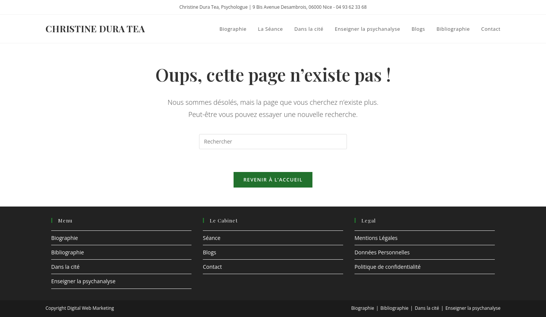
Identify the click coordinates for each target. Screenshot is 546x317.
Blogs (209, 252)
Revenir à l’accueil (273, 179)
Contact (212, 266)
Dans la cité (65, 266)
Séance (211, 237)
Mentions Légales (376, 237)
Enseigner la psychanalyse (83, 281)
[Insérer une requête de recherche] (273, 141)
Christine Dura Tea (95, 28)
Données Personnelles (382, 252)
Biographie (64, 237)
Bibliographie (67, 252)
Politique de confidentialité (387, 266)
